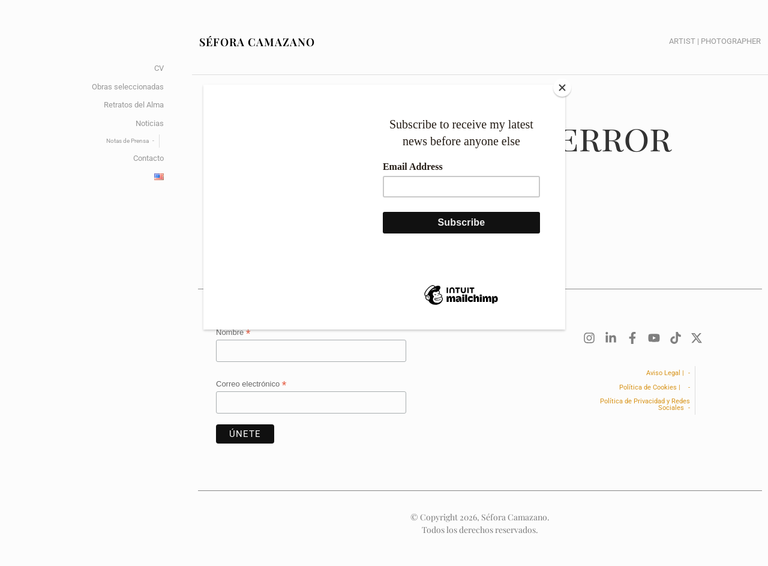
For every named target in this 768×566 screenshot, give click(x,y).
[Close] (562, 88)
